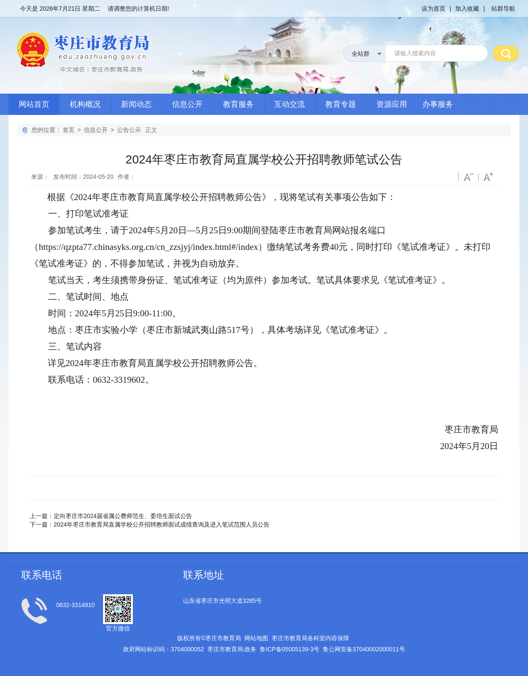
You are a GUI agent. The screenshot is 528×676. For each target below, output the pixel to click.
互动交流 (289, 104)
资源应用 (391, 104)
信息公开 (187, 104)
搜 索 (505, 53)
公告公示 (129, 129)
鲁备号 (289, 649)
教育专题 (340, 104)
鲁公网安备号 (364, 649)
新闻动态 (136, 104)
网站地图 (256, 638)
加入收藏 (467, 8)
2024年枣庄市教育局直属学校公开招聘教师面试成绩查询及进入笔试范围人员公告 (162, 524)
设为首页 (433, 8)
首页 (69, 129)
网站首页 (34, 104)
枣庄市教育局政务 (232, 649)
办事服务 (437, 104)
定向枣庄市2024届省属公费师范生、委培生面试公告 (123, 516)
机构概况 (85, 104)
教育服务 (238, 104)
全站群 (361, 53)
